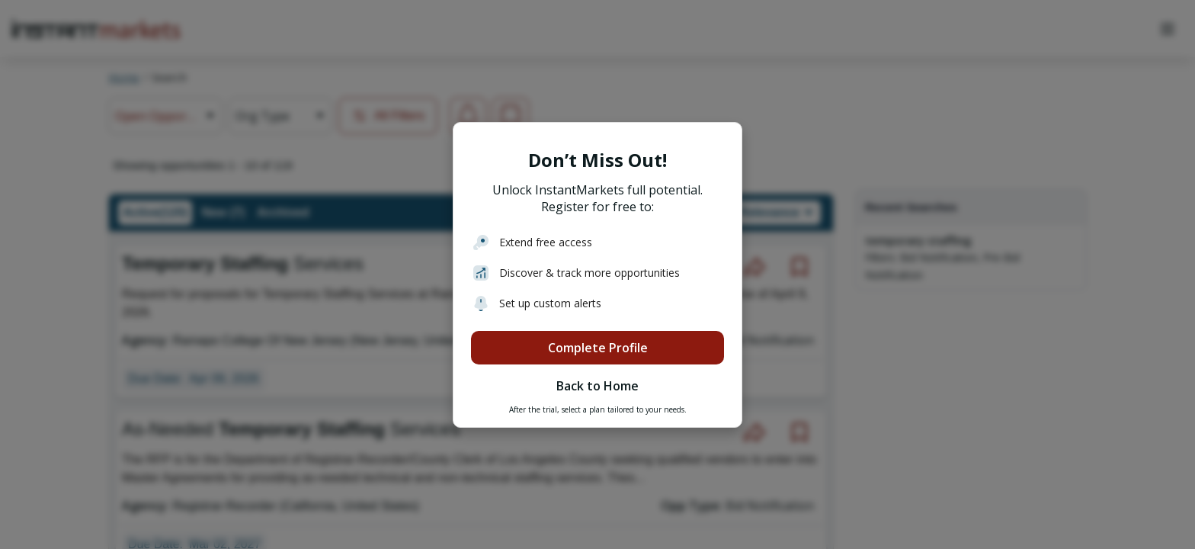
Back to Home (597, 385)
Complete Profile (598, 347)
